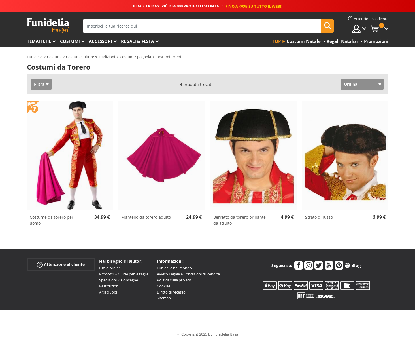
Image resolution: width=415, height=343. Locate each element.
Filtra (39, 84)
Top (276, 41)
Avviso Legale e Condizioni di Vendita (188, 274)
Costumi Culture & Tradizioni (90, 56)
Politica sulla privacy (174, 280)
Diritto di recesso (171, 292)
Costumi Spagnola (135, 56)
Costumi (70, 41)
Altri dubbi (108, 292)
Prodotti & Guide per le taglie (123, 274)
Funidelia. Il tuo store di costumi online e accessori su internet (48, 25)
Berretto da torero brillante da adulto (239, 220)
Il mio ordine (110, 267)
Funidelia (34, 56)
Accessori (100, 41)
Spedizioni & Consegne (118, 280)
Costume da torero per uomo (51, 220)
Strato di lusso (319, 217)
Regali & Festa (137, 41)
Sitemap (164, 297)
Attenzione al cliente (61, 265)
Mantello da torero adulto (146, 217)
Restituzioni (109, 286)
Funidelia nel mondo (174, 267)
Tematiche (39, 41)
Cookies (163, 286)
